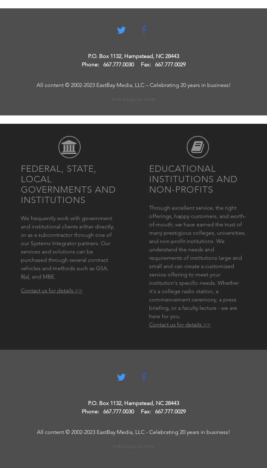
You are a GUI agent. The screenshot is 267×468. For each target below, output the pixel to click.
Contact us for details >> (51, 290)
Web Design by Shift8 (133, 99)
